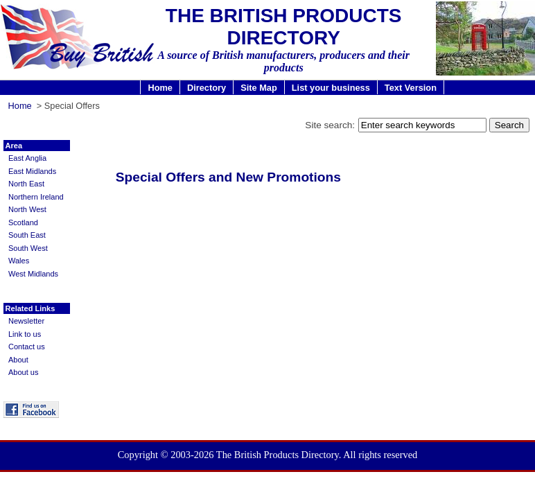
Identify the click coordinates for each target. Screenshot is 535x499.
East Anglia (27, 158)
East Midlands (32, 171)
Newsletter (26, 321)
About (18, 360)
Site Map (258, 87)
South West (28, 248)
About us (23, 372)
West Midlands (33, 274)
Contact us (26, 346)
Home (160, 87)
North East (26, 184)
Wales (18, 260)
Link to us (24, 334)
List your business (331, 87)
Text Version (411, 87)
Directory (206, 87)
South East (27, 235)
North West (27, 209)
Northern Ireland (36, 197)
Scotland (23, 222)
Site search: (330, 125)
